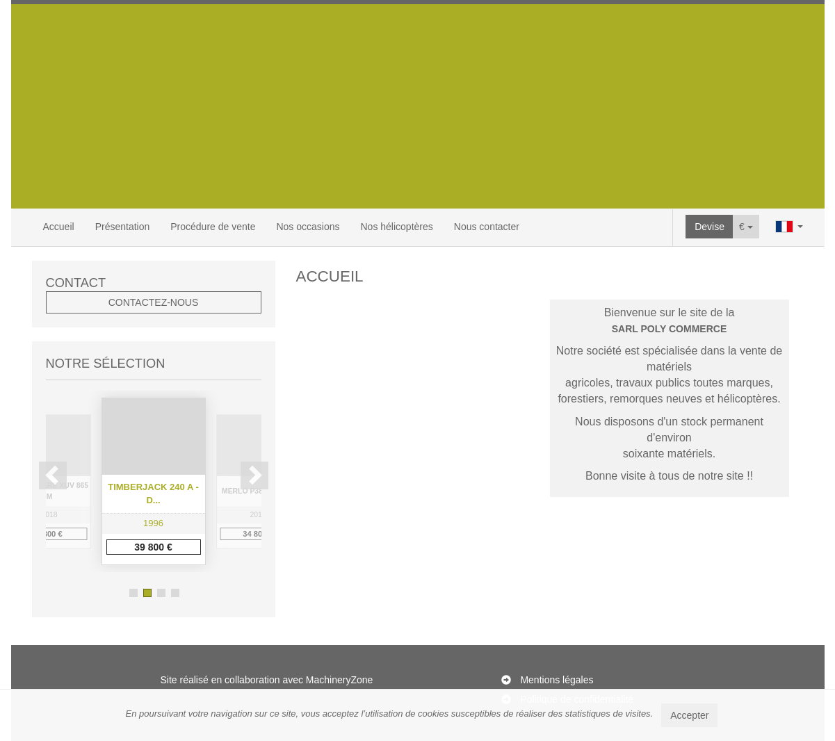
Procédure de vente (212, 226)
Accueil (58, 226)
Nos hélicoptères (397, 226)
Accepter (689, 715)
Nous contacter (486, 226)
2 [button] (147, 593)
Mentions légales (556, 679)
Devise (709, 226)
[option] (154, 481)
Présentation (122, 226)
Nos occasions (307, 226)
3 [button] (161, 593)
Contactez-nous (153, 302)
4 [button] (175, 593)
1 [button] (133, 593)
